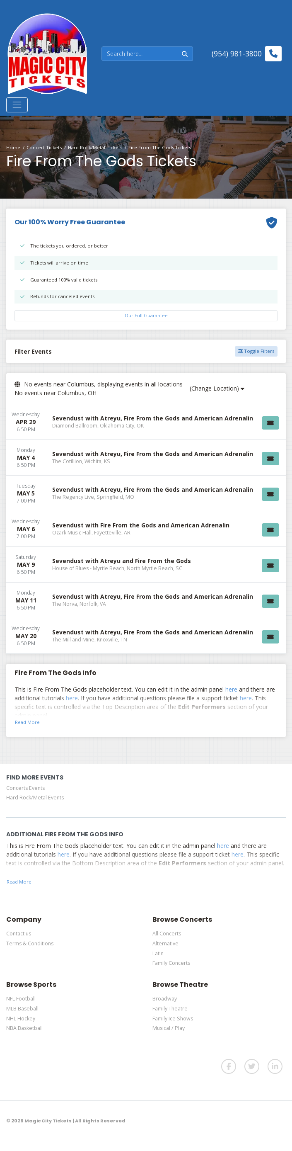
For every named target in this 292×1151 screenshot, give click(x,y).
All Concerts (166, 933)
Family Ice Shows (172, 1018)
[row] (146, 422)
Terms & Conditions (29, 943)
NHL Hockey (20, 1018)
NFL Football (21, 998)
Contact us (18, 933)
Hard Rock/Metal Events (35, 797)
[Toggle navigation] (17, 104)
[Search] (139, 53)
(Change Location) (217, 388)
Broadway (164, 998)
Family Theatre (170, 1008)
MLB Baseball (22, 1008)
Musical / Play (168, 1028)
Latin (158, 953)
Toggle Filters (256, 351)
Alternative (165, 943)
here (231, 689)
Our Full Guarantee (146, 315)
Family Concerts (171, 962)
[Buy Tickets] (270, 423)
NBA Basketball (24, 1028)
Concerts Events (25, 788)
